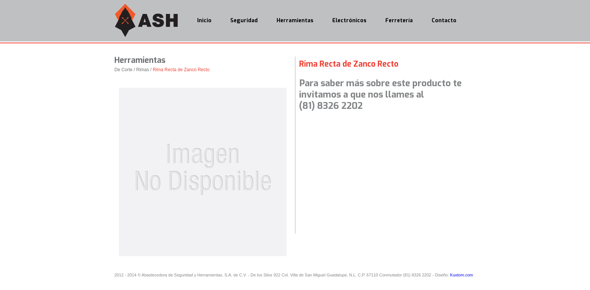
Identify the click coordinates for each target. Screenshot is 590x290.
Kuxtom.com (461, 275)
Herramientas (295, 20)
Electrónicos (349, 20)
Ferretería (399, 20)
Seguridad (244, 20)
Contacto (444, 20)
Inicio (204, 20)
